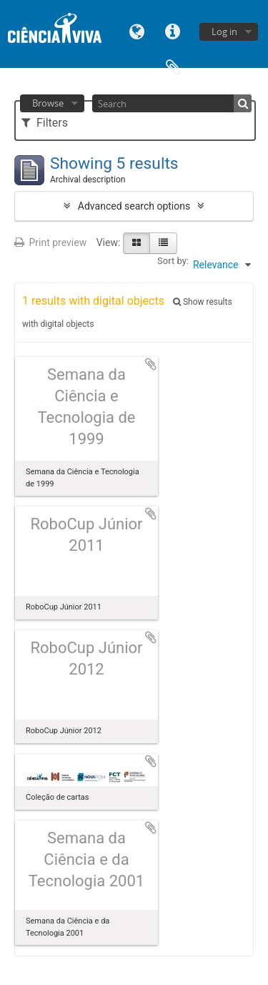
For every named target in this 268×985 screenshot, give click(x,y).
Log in (224, 31)
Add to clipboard (151, 364)
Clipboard (173, 66)
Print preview (50, 242)
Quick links (173, 30)
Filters (44, 122)
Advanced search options (134, 206)
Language (137, 30)
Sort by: (173, 260)
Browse (48, 103)
